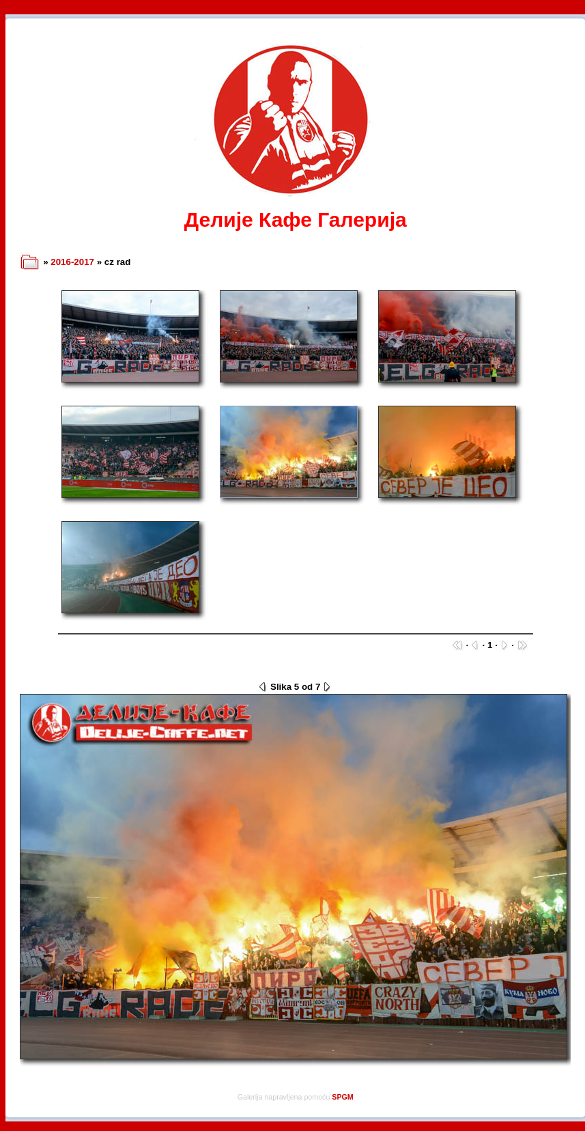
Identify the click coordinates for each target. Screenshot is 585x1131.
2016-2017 (72, 262)
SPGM (342, 1097)
